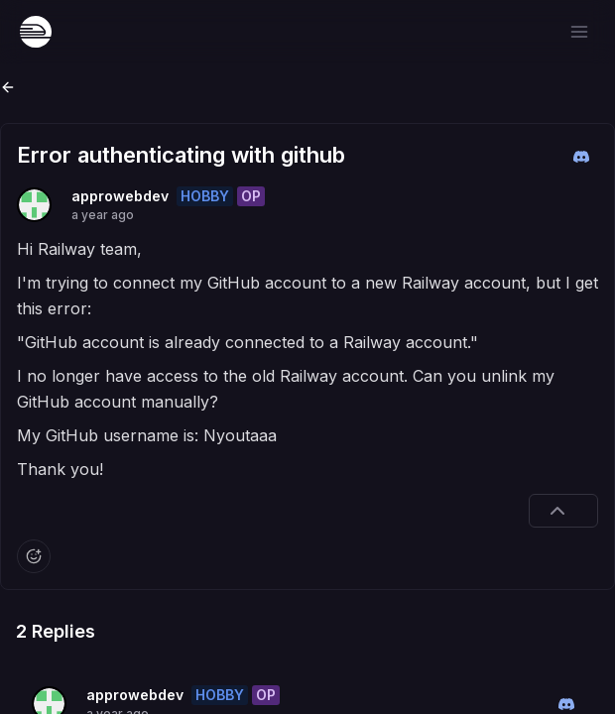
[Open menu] (579, 32)
